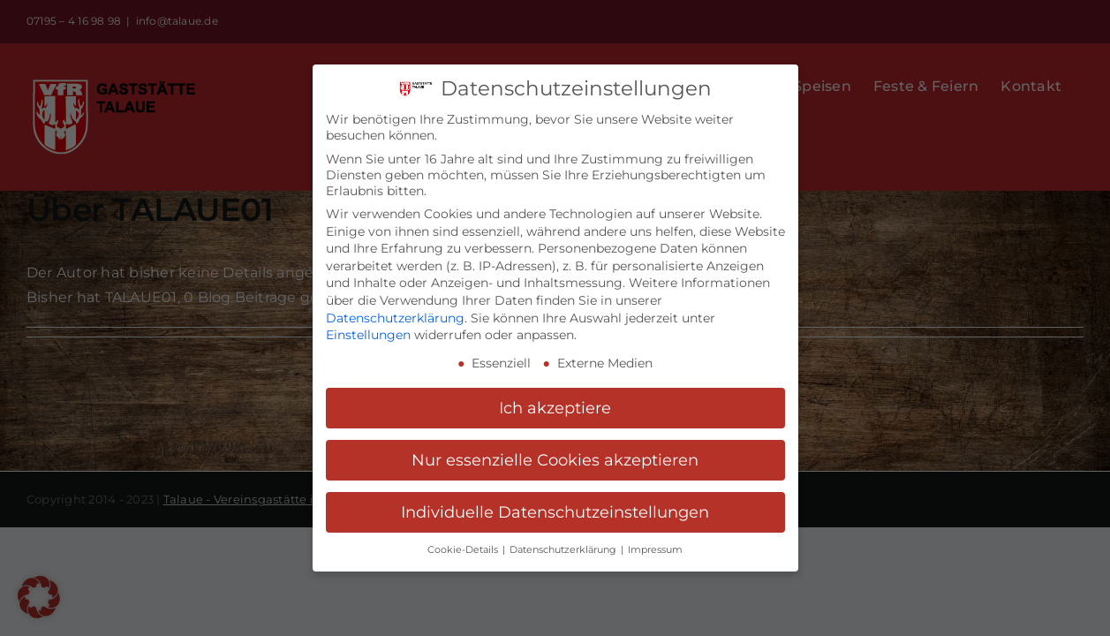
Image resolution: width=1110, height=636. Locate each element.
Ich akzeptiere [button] (555, 399)
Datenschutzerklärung (395, 309)
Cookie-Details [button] (464, 541)
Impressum (655, 541)
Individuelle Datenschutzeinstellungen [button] (555, 503)
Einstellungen (368, 327)
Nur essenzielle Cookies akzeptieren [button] (555, 451)
